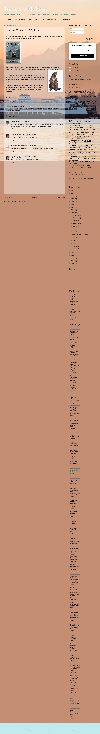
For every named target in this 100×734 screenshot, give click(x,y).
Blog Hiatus (73, 638)
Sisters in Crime (75, 665)
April (74, 240)
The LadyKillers (74, 612)
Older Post (61, 197)
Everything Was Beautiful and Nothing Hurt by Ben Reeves (74, 300)
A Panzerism (73, 332)
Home (8, 20)
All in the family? (74, 326)
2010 (72, 263)
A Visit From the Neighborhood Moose (74, 715)
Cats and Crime (74, 331)
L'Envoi (72, 465)
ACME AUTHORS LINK (74, 603)
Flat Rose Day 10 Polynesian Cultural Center (74, 390)
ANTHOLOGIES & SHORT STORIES (80, 114)
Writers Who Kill (75, 324)
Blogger (72, 730)
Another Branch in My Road (80, 234)
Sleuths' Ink (73, 407)
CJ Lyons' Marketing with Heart (74, 697)
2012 (72, 258)
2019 (72, 201)
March (75, 243)
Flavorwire (73, 538)
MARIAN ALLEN (75, 432)
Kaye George (54, 108)
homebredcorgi (57, 730)
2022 (72, 193)
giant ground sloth (40, 108)
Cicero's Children (72, 686)
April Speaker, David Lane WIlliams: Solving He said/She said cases (74, 412)
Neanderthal (34, 20)
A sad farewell (73, 483)
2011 (72, 261)
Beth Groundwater (74, 711)
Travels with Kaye (26, 8)
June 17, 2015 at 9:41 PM (28, 145)
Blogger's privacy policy (84, 79)
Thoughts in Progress (73, 500)
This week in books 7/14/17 (73, 649)
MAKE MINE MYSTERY (73, 462)
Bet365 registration (73, 474)
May (74, 238)
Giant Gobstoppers (73, 379)
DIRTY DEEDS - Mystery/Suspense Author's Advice (75, 678)
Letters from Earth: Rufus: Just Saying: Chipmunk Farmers (75, 368)
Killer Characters (73, 520)
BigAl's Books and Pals (74, 351)
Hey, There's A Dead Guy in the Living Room (75, 625)
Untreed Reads (15, 110)
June (74, 232)
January (75, 249)
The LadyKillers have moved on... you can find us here (74, 616)
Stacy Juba (73, 450)
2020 (72, 199)
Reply (12, 128)
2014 (72, 252)
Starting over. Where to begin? (74, 444)
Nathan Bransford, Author (73, 645)
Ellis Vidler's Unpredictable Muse (74, 490)
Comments (74, 32)
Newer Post (8, 197)
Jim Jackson (74, 67)
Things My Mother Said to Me (75, 401)
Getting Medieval (72, 656)
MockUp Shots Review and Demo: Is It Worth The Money (74, 454)
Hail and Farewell (74, 629)
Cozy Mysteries (49, 20)
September (76, 223)
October (75, 220)
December (76, 215)
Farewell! (72, 523)
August (75, 226)
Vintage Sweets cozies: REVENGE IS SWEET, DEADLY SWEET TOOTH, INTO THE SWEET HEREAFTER (82, 109)
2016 (72, 210)
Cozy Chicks (73, 511)
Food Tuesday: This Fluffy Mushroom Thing (74, 435)
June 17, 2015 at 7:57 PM (26, 121)
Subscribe (82, 56)
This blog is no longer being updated (74, 425)
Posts (72, 29)
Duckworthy (20, 20)
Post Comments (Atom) (18, 201)
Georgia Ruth (15, 121)
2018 (72, 204)
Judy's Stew (73, 442)
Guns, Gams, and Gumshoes (74, 549)
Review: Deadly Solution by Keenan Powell (74, 581)
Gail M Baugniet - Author (74, 386)
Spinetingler (73, 588)
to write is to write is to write (74, 398)
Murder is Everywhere (73, 376)
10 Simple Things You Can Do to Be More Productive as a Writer (74, 702)
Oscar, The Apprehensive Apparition (73, 505)
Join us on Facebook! (72, 514)
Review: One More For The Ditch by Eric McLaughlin (75, 356)
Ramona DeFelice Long (74, 565)
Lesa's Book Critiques (73, 295)
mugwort (8, 110)
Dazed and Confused (73, 529)
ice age (48, 108)
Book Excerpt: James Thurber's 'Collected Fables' (74, 541)
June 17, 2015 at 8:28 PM (29, 134)
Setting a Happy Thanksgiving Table (74, 569)
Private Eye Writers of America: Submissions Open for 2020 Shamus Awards (74, 555)
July (74, 229)
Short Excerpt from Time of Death (75, 494)
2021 (72, 196)
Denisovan (31, 108)
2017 (72, 207)
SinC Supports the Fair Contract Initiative (75, 668)
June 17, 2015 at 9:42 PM (29, 157)
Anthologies (65, 20)
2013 (72, 255)
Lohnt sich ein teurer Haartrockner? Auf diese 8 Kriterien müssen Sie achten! (75, 593)
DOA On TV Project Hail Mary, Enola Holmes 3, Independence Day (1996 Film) (74, 343)
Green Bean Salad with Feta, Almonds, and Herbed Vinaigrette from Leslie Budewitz (75, 315)
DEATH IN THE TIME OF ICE (18, 108)
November (76, 218)
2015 (72, 212)
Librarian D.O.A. (15, 145)
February (75, 246)
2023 (72, 190)
